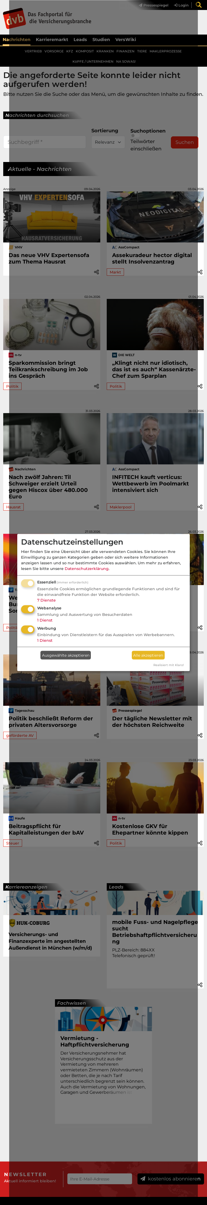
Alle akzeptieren (148, 655)
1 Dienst (45, 620)
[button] (200, 272)
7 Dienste (46, 600)
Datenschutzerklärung (87, 568)
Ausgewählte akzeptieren (65, 655)
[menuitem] (197, 5)
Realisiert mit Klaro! (168, 665)
